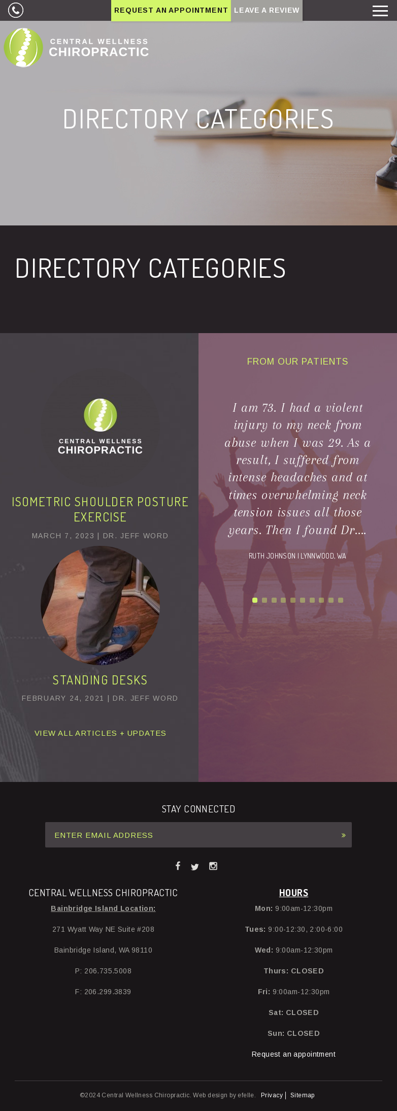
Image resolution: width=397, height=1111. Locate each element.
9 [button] (331, 600)
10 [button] (340, 600)
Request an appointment (294, 1054)
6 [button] (302, 600)
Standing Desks (100, 680)
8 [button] (321, 600)
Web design (210, 1095)
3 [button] (274, 600)
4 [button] (283, 600)
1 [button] (254, 600)
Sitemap (302, 1095)
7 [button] (312, 600)
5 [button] (292, 600)
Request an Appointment (171, 10)
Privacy (272, 1095)
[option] (297, 480)
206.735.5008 (15, 10)
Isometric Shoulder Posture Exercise (100, 509)
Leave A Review (267, 10)
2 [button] (264, 600)
